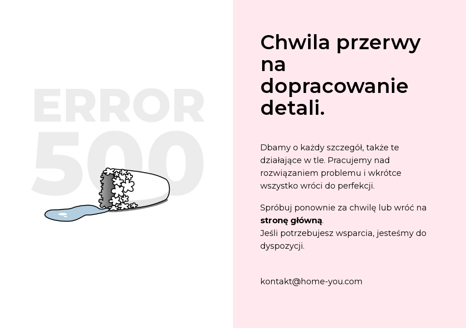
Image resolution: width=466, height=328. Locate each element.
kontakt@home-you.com (311, 282)
